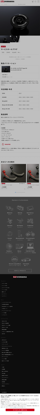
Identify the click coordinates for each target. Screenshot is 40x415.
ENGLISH (20, 412)
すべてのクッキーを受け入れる (20, 410)
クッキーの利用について (15, 407)
